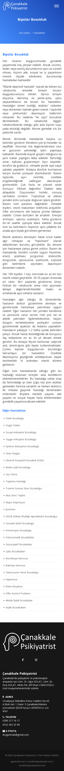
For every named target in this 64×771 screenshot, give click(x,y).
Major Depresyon (15, 502)
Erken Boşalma (14, 586)
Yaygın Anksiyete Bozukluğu (21, 439)
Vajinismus (11, 579)
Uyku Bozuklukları (15, 551)
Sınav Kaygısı (13, 453)
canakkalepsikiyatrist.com (32, 765)
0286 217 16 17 (11, 720)
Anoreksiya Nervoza (17, 558)
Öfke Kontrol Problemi (18, 593)
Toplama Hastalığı (16, 481)
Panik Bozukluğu (15, 418)
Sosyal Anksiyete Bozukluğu (21, 432)
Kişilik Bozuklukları (16, 607)
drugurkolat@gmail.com (16, 734)
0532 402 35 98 (11, 724)
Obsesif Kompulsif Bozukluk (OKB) (25, 460)
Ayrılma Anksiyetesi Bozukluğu (22, 446)
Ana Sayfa (24, 32)
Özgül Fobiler (13, 425)
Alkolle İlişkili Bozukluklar (19, 600)
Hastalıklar (39, 32)
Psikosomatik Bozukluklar (20, 537)
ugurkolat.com (17, 761)
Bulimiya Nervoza (15, 565)
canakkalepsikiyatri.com (39, 761)
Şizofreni (10, 509)
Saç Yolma (11, 474)
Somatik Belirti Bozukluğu (20, 523)
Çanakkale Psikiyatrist (24, 755)
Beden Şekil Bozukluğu (18, 467)
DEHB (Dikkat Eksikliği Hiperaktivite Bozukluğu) (31, 516)
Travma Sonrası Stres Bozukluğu (24, 488)
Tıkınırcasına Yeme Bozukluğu (22, 572)
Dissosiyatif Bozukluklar (19, 544)
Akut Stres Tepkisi (15, 495)
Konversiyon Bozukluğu (19, 530)
